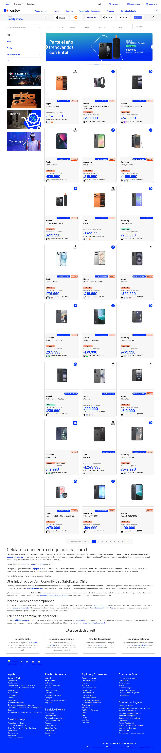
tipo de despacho (32, 643)
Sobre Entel (31, 4)
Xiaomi (100, 608)
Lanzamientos (100, 27)
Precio (24, 48)
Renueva (60, 27)
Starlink (86, 27)
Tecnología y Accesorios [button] (89, 11)
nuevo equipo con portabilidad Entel (90, 623)
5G (24, 61)
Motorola (93, 608)
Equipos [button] (69, 11)
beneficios (51, 645)
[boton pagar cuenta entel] (133, 4)
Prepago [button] (110, 11)
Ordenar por (143, 27)
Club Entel (115, 4)
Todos (48, 27)
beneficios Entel (83, 620)
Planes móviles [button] (41, 11)
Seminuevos (117, 27)
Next (152, 47)
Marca (24, 42)
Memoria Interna (24, 54)
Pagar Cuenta (135, 4)
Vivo (111, 608)
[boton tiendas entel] (99, 4)
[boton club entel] (113, 4)
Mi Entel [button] (150, 4)
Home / (10, 16)
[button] (154, 10)
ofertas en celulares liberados (32, 564)
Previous (46, 47)
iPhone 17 (73, 27)
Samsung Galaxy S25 (21, 608)
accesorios (98, 645)
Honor (105, 608)
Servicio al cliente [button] (128, 11)
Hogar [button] (56, 11)
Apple (96, 605)
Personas (7, 4)
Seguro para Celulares (139, 645)
